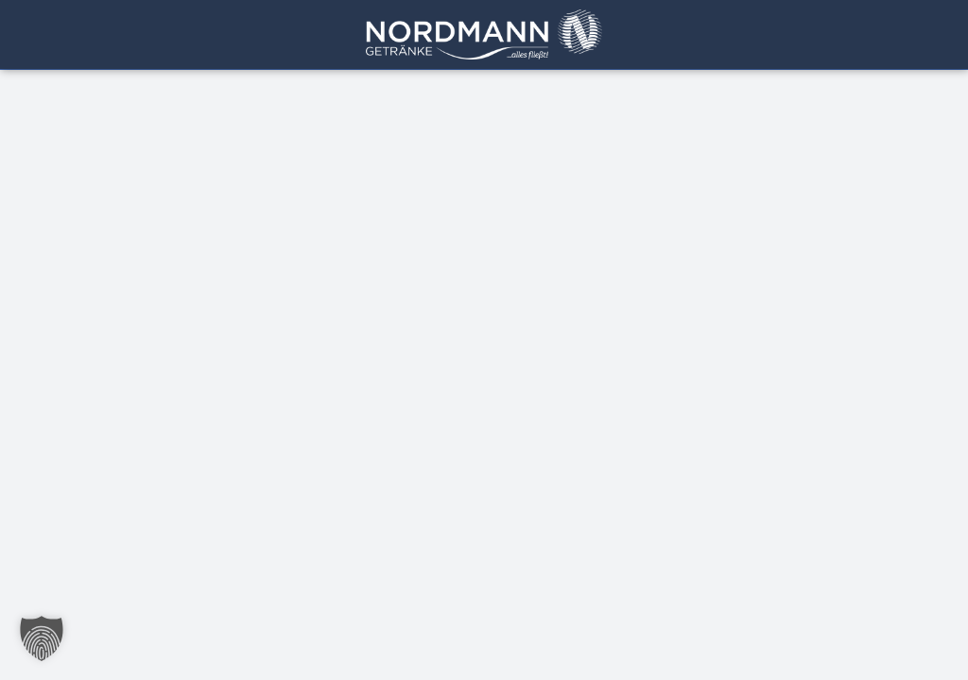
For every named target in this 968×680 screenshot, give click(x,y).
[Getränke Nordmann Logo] (484, 17)
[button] (41, 638)
